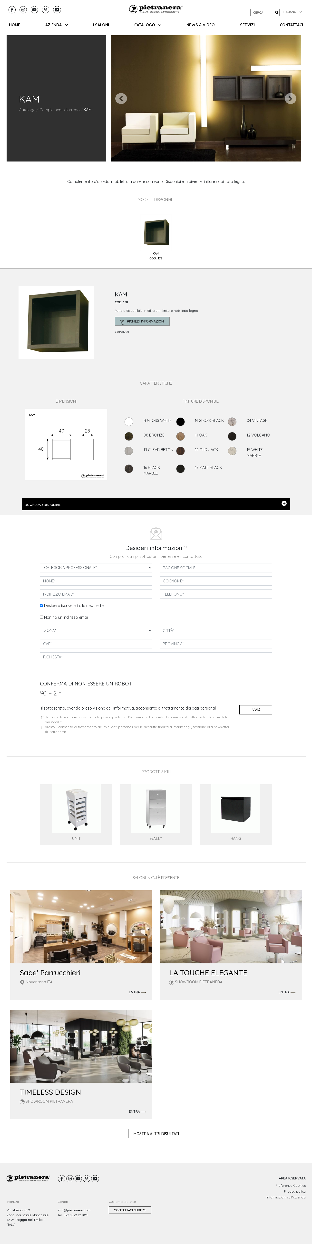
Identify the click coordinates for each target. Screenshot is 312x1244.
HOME (14, 24)
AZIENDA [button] (56, 24)
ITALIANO (292, 12)
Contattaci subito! (130, 1210)
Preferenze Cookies (291, 1185)
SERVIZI (247, 24)
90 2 (50, 693)
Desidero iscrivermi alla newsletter (74, 605)
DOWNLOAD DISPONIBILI (156, 504)
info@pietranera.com (74, 1210)
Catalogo (27, 109)
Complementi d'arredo (59, 109)
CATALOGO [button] (147, 24)
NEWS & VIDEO (200, 24)
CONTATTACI (291, 24)
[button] (121, 98)
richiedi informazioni (142, 322)
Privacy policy (295, 1191)
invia (256, 709)
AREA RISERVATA (292, 1178)
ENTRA (137, 992)
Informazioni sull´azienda (286, 1197)
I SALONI (101, 24)
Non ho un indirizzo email (66, 617)
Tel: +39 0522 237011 (73, 1215)
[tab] (156, 238)
